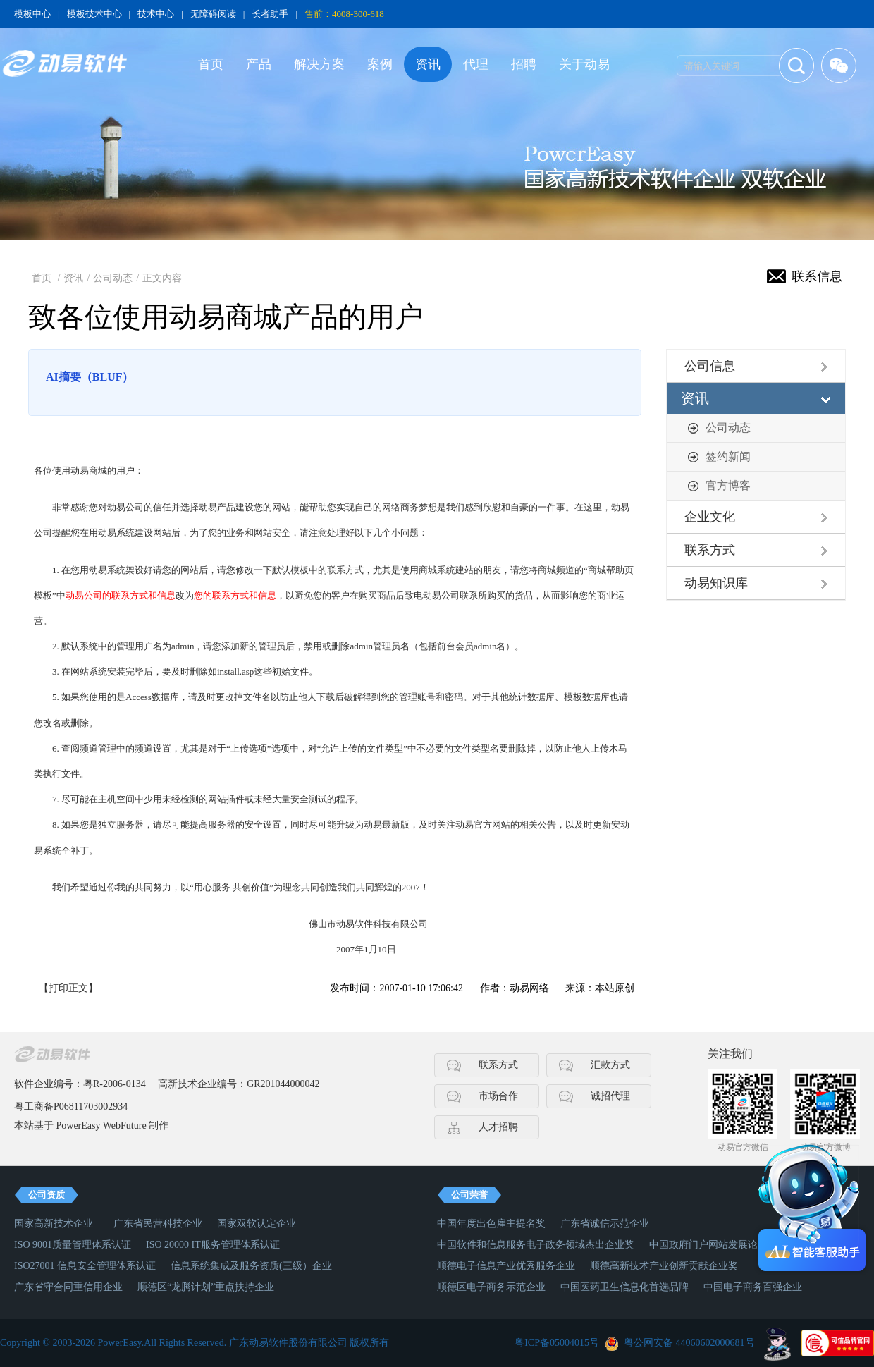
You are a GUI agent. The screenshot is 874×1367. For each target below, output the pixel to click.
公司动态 (113, 278)
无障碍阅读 (213, 13)
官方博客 (728, 485)
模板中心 (32, 13)
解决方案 (319, 64)
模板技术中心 (94, 13)
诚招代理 (610, 1096)
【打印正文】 (68, 988)
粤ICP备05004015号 (557, 1342)
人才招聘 (498, 1127)
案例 (380, 64)
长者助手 (270, 13)
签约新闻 (728, 456)
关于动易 (584, 64)
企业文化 (709, 517)
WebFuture (125, 1125)
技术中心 (155, 13)
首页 (210, 64)
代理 (475, 64)
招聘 (523, 64)
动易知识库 (716, 583)
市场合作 (498, 1096)
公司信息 (709, 366)
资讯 (428, 64)
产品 (258, 64)
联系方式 (709, 550)
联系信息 (817, 276)
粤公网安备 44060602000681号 (689, 1342)
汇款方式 (610, 1065)
